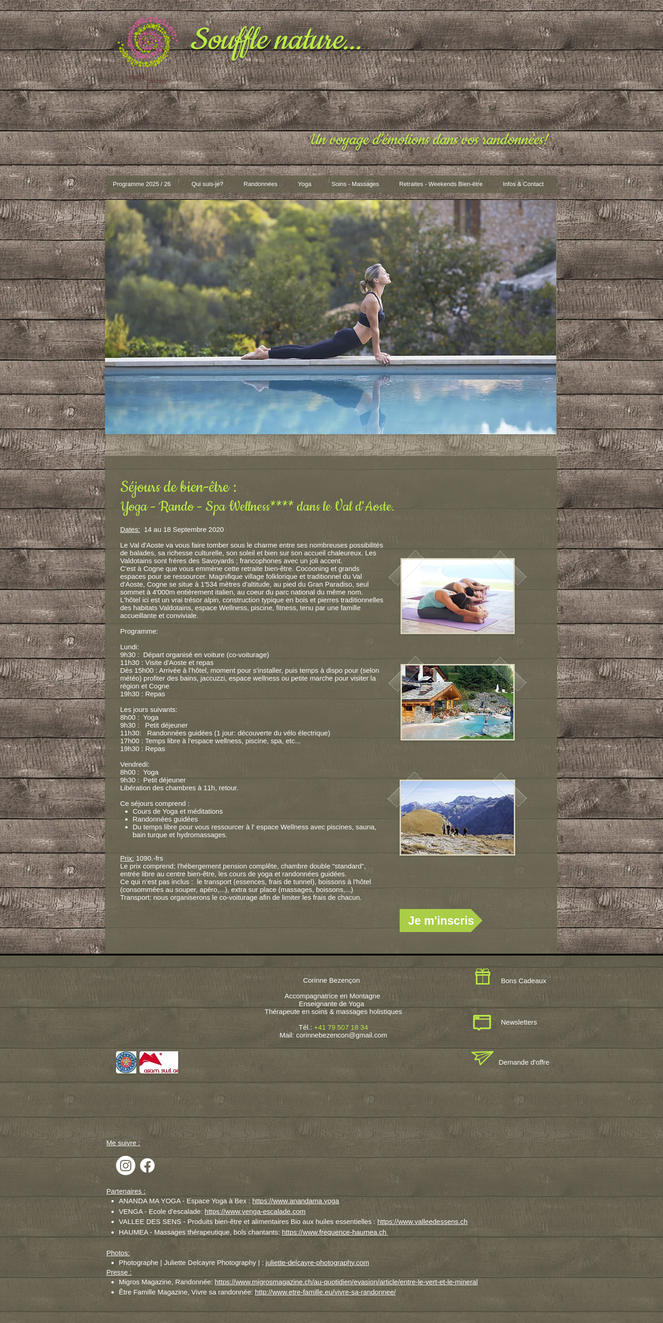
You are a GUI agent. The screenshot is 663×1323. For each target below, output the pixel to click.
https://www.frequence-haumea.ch (334, 1232)
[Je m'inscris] (441, 920)
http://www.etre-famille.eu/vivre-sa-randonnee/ (325, 1292)
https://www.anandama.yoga (295, 1201)
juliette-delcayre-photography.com (317, 1262)
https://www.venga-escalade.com (254, 1211)
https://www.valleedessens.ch (423, 1221)
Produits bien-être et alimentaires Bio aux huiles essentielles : (282, 1221)
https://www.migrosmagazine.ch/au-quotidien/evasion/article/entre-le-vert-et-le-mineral (346, 1282)
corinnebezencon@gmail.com (341, 1035)
